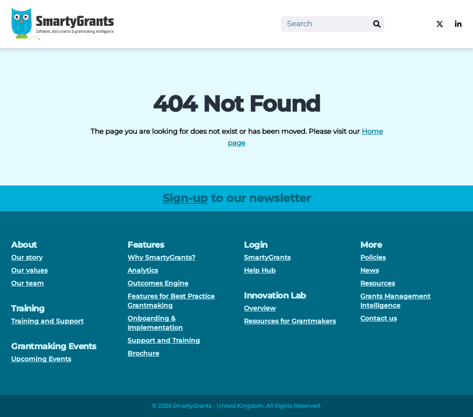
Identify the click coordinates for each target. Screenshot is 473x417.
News (369, 270)
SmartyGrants (267, 257)
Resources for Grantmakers (290, 321)
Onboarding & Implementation (155, 323)
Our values (29, 270)
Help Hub (260, 270)
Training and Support (47, 321)
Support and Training (163, 340)
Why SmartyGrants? (161, 257)
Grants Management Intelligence (395, 301)
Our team (27, 283)
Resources (377, 283)
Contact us (378, 318)
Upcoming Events (41, 359)
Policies (373, 257)
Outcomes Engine (157, 283)
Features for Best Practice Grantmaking (171, 301)
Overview (260, 308)
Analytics (142, 270)
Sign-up (185, 198)
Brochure (143, 353)
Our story (26, 257)
